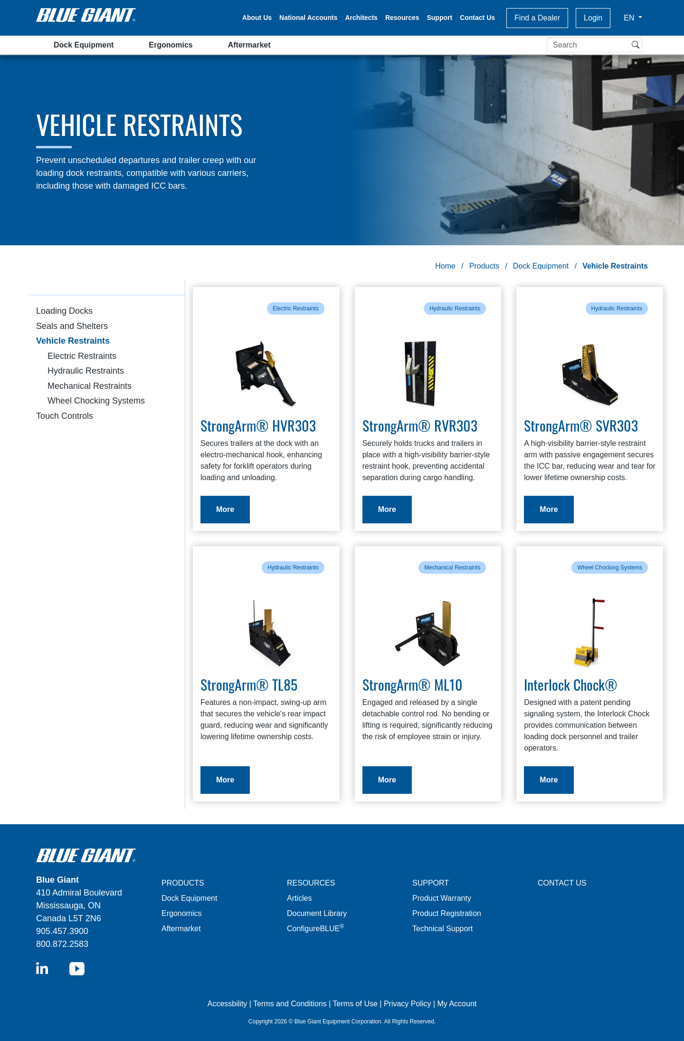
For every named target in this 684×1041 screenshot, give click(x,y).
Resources (402, 17)
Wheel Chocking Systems (96, 400)
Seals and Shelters (72, 326)
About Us (257, 17)
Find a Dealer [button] (537, 18)
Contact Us (477, 17)
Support (439, 17)
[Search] (594, 45)
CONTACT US (562, 883)
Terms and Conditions (290, 1004)
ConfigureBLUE (315, 929)
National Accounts (308, 17)
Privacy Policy (407, 1004)
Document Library (317, 913)
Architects (361, 17)
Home (445, 266)
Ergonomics (170, 45)
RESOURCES (311, 883)
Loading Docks (64, 311)
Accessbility (228, 1004)
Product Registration (446, 913)
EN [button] (630, 18)
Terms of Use (355, 1004)
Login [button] (593, 18)
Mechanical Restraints (90, 386)
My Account (457, 1004)
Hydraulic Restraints (86, 371)
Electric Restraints (82, 356)
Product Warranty (441, 898)
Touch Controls (64, 416)
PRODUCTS (183, 883)
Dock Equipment (84, 45)
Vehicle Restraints (73, 341)
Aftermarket (249, 45)
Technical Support (442, 929)
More (225, 509)
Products (484, 266)
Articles (299, 898)
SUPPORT (430, 883)
